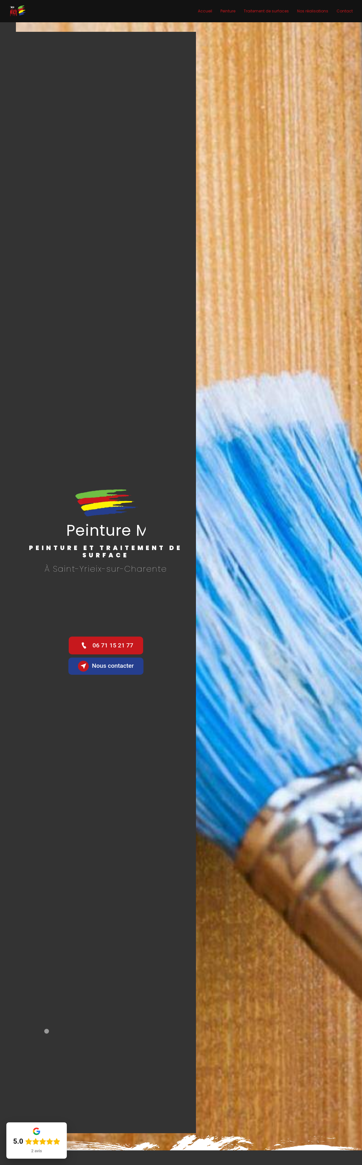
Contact (345, 11)
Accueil (205, 11)
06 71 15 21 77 (106, 645)
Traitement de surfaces (266, 11)
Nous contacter (106, 666)
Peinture (227, 11)
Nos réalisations (312, 11)
